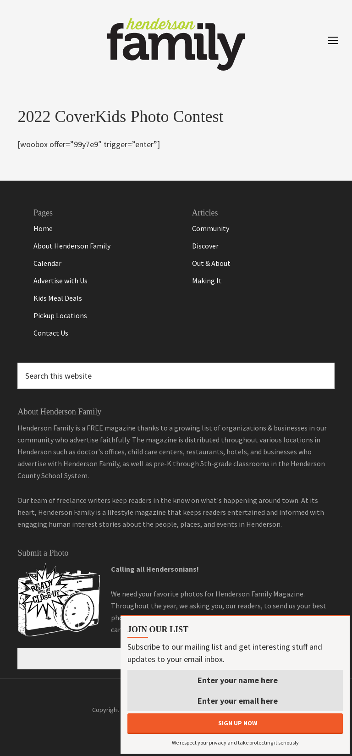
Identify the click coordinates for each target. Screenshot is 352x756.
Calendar (47, 263)
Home (43, 228)
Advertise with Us (60, 280)
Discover (205, 245)
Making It (207, 280)
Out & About (211, 263)
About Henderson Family (71, 245)
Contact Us (50, 332)
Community (210, 228)
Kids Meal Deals (57, 298)
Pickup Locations (60, 315)
